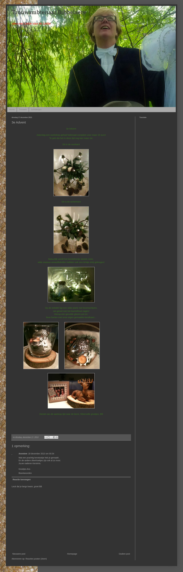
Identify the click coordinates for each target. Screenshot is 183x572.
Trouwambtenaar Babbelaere (49, 12)
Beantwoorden (25, 473)
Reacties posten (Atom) (36, 559)
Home (12, 109)
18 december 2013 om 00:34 (41, 453)
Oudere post (124, 554)
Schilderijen (36, 109)
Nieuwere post (18, 554)
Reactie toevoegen (22, 479)
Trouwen (23, 109)
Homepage (72, 554)
